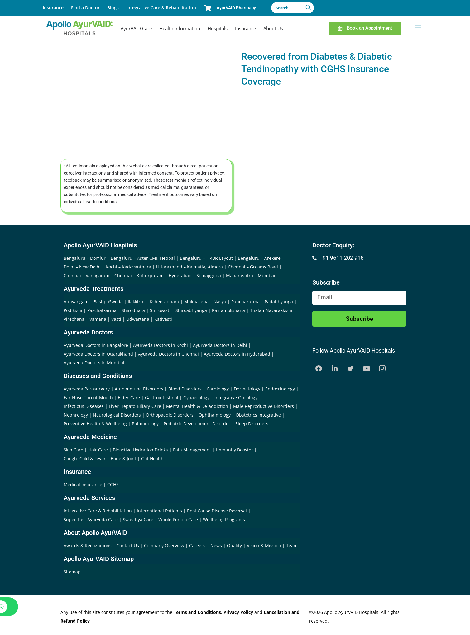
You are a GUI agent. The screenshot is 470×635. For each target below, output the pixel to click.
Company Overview (164, 546)
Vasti (116, 319)
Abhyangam (76, 302)
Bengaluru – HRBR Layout (206, 258)
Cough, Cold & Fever (85, 458)
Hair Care (98, 450)
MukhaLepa (196, 302)
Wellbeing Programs (224, 519)
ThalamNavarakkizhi (271, 310)
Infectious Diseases (84, 406)
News (216, 546)
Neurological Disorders (117, 415)
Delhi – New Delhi (82, 267)
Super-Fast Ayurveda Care (91, 519)
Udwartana (137, 319)
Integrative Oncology (235, 397)
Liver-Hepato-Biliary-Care (135, 406)
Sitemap (72, 572)
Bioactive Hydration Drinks (140, 450)
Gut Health (152, 458)
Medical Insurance (83, 485)
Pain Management (192, 450)
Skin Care (73, 450)
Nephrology (76, 415)
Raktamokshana (228, 310)
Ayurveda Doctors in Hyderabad (237, 354)
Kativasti (163, 319)
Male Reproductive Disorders (263, 406)
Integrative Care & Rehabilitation (161, 8)
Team (292, 546)
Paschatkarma (102, 310)
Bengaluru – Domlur (85, 258)
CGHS (113, 485)
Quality (235, 546)
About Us (273, 28)
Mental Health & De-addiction (197, 406)
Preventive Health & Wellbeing (95, 424)
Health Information (179, 28)
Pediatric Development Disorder (197, 424)
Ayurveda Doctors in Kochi (160, 345)
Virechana (74, 319)
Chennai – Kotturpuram (139, 275)
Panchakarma (245, 302)
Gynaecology (196, 397)
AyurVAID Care (136, 28)
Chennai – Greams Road (253, 267)
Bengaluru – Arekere (259, 258)
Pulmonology (145, 424)
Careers (198, 546)
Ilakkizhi (136, 302)
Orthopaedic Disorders (170, 415)
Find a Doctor (85, 8)
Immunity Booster (234, 450)
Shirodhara (133, 310)
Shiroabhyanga (191, 310)
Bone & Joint (123, 458)
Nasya (219, 302)
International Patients (160, 511)
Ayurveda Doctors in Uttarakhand (98, 354)
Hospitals (218, 28)
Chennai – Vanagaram (86, 275)
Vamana (97, 319)
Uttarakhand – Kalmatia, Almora (189, 267)
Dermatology (247, 389)
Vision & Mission (264, 546)
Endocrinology (280, 389)
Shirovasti (160, 310)
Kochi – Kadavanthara (128, 267)
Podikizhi (73, 310)
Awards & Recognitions (88, 546)
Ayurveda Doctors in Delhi (220, 345)
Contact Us (128, 546)
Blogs (113, 8)
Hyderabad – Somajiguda (195, 275)
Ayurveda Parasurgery (87, 389)
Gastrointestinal (161, 397)
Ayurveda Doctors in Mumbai (94, 363)
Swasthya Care (139, 519)
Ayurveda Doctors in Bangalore (96, 345)
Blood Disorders (185, 389)
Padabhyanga (279, 302)
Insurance (53, 8)
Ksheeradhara (164, 302)
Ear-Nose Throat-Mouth (88, 397)
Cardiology (218, 389)
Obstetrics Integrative (258, 415)
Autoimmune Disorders (139, 389)
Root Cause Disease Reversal (217, 511)
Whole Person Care (178, 519)
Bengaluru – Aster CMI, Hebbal (143, 258)
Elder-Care (129, 397)
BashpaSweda (108, 302)
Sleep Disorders (251, 424)
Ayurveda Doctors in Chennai (168, 354)
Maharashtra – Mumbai (250, 275)
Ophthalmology (215, 415)
